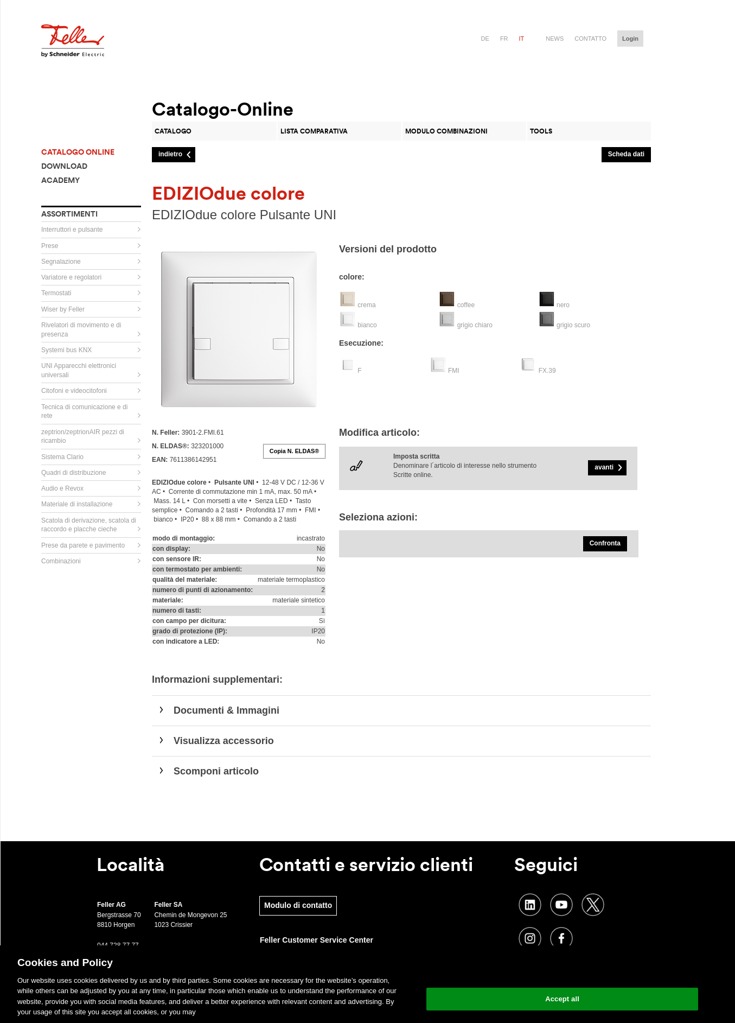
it (522, 38)
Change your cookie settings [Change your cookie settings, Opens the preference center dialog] (562, 971)
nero (563, 305)
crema (366, 305)
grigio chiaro (475, 325)
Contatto (590, 38)
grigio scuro (573, 325)
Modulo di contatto (298, 905)
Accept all (562, 999)
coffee (466, 305)
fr (504, 38)
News (555, 38)
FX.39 (547, 370)
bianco (366, 325)
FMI (453, 370)
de (485, 38)
